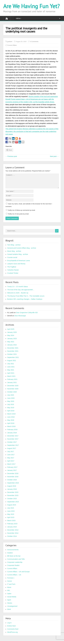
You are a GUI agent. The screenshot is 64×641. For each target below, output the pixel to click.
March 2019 (11, 416)
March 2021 (11, 379)
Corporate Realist (13, 568)
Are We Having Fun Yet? (31, 6)
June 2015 (11, 514)
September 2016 (13, 485)
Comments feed (12, 632)
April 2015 (10, 520)
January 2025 (12, 335)
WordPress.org (12, 635)
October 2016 (12, 482)
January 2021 (12, 385)
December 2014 (12, 533)
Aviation (10, 555)
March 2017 (11, 467)
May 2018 (10, 423)
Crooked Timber (12, 276)
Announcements (13, 552)
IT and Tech (11, 587)
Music (9, 590)
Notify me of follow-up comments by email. (21, 213)
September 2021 (13, 360)
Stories (9, 606)
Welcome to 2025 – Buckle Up (17, 295)
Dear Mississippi (20, 318)
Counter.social (12, 260)
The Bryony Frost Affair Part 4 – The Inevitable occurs (25, 299)
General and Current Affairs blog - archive (21, 251)
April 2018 (10, 426)
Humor (9, 584)
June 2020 (11, 401)
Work (9, 612)
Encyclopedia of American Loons (18, 263)
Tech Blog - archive (14, 247)
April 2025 (10, 332)
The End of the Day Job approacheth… (20, 292)
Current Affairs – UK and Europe (18, 574)
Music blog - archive (14, 254)
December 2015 (12, 495)
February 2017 (12, 470)
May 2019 (10, 410)
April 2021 (10, 376)
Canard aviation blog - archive (17, 257)
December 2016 (12, 476)
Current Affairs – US (14, 577)
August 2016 (11, 489)
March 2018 (11, 429)
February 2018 (12, 432)
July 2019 (10, 407)
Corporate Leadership (14, 565)
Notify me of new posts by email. (18, 216)
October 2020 (12, 394)
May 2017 (10, 460)
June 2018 (11, 420)
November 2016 (12, 479)
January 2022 (12, 347)
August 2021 (11, 363)
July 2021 (10, 366)
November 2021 (12, 354)
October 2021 (12, 357)
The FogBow (11, 269)
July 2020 (10, 398)
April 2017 (10, 464)
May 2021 (10, 373)
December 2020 (12, 388)
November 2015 (12, 498)
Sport (9, 602)
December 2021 (12, 351)
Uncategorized (12, 609)
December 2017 (12, 438)
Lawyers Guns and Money (16, 266)
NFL (8, 593)
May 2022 (10, 344)
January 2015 (12, 529)
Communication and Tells (16, 562)
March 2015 (11, 523)
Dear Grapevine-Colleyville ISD (27, 315)
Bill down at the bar (14, 559)
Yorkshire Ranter (13, 273)
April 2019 (10, 413)
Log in (9, 625)
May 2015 (10, 517)
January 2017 (12, 473)
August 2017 (11, 451)
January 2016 (12, 492)
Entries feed (11, 628)
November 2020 (12, 391)
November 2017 (12, 442)
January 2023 (12, 341)
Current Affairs (12, 45)
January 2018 (12, 435)
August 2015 (11, 507)
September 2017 (13, 448)
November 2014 (12, 536)
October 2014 (12, 539)
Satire (9, 596)
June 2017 (11, 457)
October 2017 (12, 445)
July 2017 (10, 454)
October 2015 (12, 501)
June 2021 (11, 369)
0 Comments (34, 41)
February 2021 (12, 382)
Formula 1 (10, 580)
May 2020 (10, 404)
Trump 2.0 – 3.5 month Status (17, 289)
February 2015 (12, 526)
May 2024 (10, 338)
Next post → (54, 156)
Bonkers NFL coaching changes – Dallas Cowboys (24, 302)
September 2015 (13, 504)
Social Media (11, 599)
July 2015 (10, 511)
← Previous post (11, 156)
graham (9, 41)
